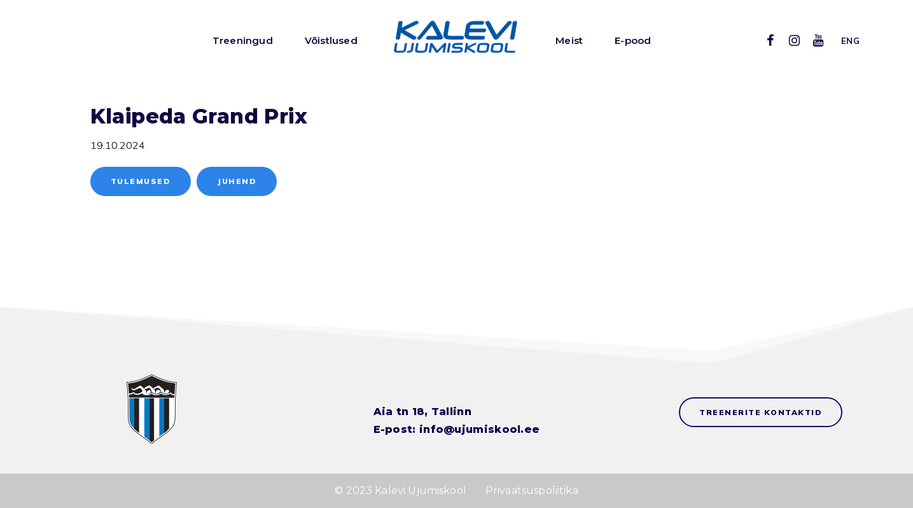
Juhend (236, 181)
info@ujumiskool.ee (479, 429)
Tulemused (141, 181)
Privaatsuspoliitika (531, 490)
